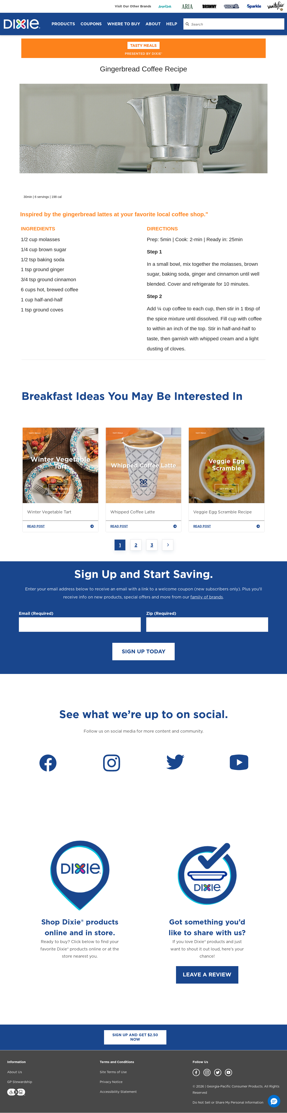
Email (36, 613)
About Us (14, 1072)
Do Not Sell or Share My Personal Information (228, 1102)
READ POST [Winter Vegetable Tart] (60, 526)
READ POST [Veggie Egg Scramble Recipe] (226, 526)
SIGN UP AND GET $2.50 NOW (135, 1037)
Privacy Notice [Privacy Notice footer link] (111, 1082)
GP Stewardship (19, 1082)
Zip (161, 613)
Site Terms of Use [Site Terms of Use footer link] (113, 1072)
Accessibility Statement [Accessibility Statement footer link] (118, 1092)
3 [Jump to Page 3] (151, 545)
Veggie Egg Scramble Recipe (222, 512)
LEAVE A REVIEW (207, 974)
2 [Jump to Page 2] (136, 545)
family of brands (206, 597)
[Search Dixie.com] (187, 24)
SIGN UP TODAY (143, 651)
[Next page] (167, 545)
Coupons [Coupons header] (91, 23)
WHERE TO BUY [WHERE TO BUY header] (123, 23)
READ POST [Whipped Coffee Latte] (143, 526)
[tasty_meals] (143, 48)
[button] (274, 1101)
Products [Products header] (63, 23)
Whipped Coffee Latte (132, 512)
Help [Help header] (171, 23)
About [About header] (153, 23)
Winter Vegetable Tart (49, 512)
